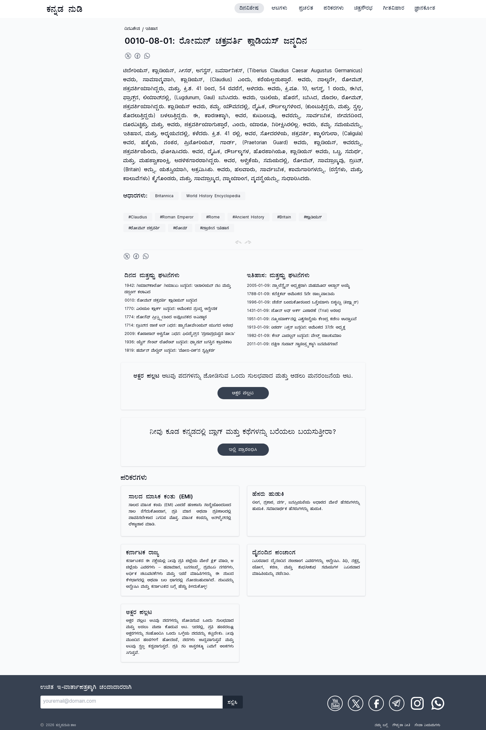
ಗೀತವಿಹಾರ (393, 9)
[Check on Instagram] (417, 703)
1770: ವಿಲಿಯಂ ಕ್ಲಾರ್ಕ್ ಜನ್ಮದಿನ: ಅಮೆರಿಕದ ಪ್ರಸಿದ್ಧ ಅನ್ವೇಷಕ (171, 309)
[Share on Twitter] (128, 55)
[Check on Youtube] (335, 703)
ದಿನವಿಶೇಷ (249, 9)
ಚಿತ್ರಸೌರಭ (363, 9)
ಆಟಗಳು (279, 9)
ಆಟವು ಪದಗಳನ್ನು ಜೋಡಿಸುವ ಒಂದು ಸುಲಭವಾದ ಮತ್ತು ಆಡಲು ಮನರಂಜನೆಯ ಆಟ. (243, 386)
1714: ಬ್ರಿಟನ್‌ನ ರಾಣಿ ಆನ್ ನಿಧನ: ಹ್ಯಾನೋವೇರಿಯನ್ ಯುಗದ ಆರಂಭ (179, 326)
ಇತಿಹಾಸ (152, 29)
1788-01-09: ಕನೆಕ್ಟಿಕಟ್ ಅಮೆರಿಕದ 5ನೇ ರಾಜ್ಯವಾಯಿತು (291, 294)
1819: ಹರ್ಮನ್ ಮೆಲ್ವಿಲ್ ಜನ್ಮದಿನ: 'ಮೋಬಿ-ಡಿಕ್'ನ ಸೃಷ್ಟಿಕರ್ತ (170, 351)
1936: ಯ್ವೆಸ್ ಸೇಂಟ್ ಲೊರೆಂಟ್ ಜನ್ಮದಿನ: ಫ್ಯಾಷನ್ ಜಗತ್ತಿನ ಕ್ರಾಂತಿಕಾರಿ (178, 343)
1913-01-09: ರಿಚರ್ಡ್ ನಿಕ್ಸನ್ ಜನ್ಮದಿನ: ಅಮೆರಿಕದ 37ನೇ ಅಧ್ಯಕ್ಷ (296, 328)
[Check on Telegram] (396, 703)
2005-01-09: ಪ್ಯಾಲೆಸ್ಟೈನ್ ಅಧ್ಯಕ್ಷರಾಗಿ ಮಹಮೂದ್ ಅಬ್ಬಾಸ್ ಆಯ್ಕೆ (298, 286)
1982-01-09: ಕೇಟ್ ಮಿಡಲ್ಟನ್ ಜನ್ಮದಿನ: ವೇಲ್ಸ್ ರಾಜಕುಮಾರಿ (294, 336)
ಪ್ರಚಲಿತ (306, 9)
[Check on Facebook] (376, 703)
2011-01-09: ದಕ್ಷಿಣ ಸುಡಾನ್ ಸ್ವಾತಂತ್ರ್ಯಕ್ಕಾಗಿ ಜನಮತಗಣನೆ (292, 344)
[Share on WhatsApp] (147, 55)
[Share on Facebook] (137, 55)
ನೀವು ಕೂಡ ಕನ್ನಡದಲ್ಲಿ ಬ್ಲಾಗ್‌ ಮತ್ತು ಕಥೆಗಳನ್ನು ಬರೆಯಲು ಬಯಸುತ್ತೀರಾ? (243, 442)
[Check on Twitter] (355, 703)
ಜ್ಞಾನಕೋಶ (425, 9)
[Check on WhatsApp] (438, 703)
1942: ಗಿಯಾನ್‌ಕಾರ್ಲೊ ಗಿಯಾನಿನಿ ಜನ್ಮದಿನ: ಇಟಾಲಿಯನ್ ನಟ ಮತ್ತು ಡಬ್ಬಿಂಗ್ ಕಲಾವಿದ (178, 289)
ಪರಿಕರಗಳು (334, 9)
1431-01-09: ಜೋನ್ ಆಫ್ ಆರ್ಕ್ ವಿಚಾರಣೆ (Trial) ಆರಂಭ (294, 311)
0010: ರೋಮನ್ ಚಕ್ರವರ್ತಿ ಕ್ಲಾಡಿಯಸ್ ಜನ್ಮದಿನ (161, 301)
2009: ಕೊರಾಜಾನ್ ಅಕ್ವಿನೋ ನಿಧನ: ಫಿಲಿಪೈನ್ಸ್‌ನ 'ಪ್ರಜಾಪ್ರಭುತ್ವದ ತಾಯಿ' (180, 334)
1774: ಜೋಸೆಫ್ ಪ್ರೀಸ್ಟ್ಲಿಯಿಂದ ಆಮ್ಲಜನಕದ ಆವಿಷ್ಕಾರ (166, 318)
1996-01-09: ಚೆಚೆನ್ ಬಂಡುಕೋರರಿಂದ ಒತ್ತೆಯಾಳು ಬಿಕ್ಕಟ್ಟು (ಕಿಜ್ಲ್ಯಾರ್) (302, 303)
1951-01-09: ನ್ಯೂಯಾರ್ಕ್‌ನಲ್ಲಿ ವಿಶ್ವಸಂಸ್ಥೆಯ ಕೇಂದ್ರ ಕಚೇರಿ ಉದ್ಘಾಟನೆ (302, 319)
